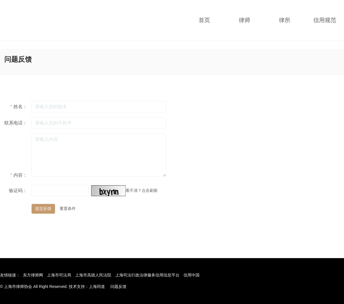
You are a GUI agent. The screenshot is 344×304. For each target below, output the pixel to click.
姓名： (18, 106)
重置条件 (68, 208)
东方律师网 (33, 275)
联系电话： (15, 122)
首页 (204, 20)
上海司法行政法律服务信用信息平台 (147, 275)
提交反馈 (43, 208)
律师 (244, 20)
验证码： (18, 190)
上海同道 (97, 286)
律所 (284, 20)
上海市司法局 (59, 275)
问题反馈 (118, 286)
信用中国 (191, 275)
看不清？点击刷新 (142, 190)
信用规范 (324, 20)
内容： (18, 175)
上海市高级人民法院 (93, 275)
